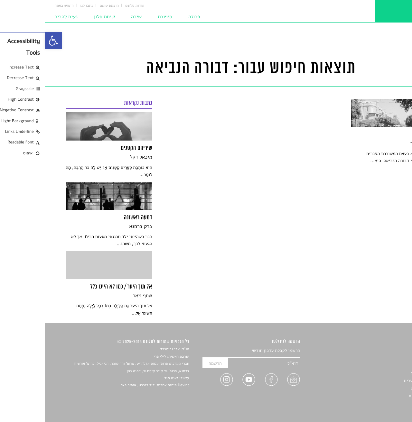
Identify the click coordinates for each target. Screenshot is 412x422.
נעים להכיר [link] (21, 16)
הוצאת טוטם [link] (64, 5)
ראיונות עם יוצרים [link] (375, 381)
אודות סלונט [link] (89, 5)
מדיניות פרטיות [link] (377, 396)
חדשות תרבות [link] (379, 366)
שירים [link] (385, 358)
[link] (8, 40)
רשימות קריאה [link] (378, 373)
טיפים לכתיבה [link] (378, 388)
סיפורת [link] (120, 16)
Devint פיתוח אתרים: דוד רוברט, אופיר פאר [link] (109, 385)
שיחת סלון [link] (59, 16)
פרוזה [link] (149, 16)
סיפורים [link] (384, 351)
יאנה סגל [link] (126, 378)
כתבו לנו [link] (41, 5)
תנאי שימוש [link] (380, 403)
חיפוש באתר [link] (19, 5)
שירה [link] (91, 16)
